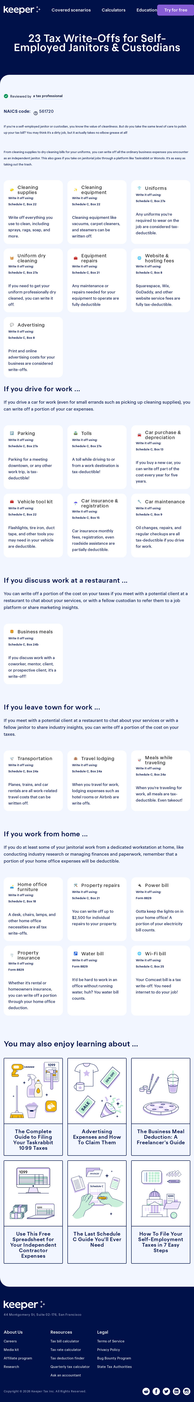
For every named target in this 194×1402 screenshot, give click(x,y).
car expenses (79, 409)
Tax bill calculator (64, 1341)
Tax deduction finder (67, 1358)
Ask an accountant (65, 1375)
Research (11, 1367)
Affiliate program (18, 1358)
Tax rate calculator (65, 1350)
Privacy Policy (108, 1350)
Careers (10, 1341)
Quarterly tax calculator (70, 1367)
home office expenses (58, 861)
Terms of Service (111, 1341)
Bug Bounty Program (114, 1358)
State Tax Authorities (114, 1367)
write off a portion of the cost (51, 593)
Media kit (11, 1350)
